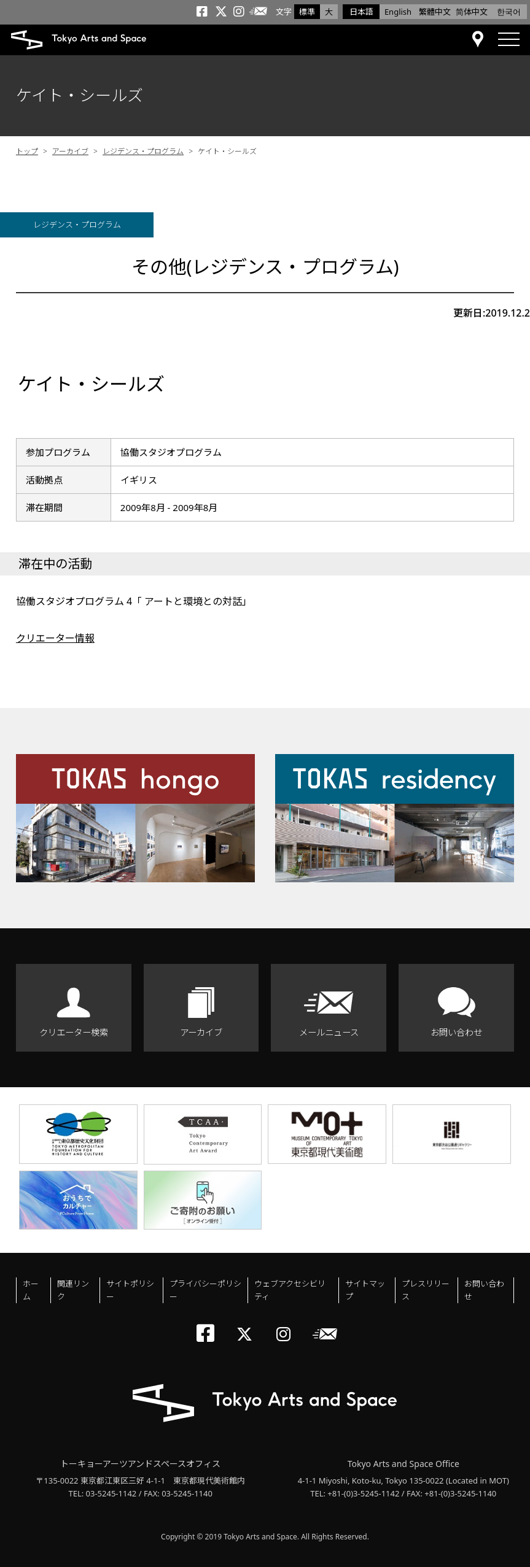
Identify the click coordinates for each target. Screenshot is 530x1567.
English (397, 11)
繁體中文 (435, 11)
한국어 (509, 11)
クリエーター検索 (73, 1032)
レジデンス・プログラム (143, 151)
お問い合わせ (456, 1032)
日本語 (361, 11)
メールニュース (329, 1032)
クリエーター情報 (55, 638)
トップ (27, 151)
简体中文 (472, 11)
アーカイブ (70, 151)
